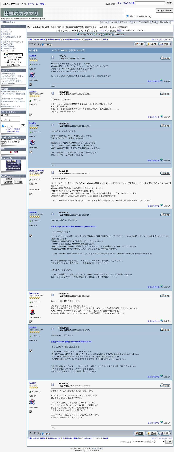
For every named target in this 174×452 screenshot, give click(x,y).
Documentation (9, 48)
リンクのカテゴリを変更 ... (12, 81)
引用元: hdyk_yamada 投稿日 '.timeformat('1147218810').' (73, 226)
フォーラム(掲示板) (141, 22)
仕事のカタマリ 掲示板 (36, 39)
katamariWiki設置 (8, 73)
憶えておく (8, 126)
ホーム (104, 22)
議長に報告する (154, 81)
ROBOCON (8, 44)
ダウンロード (125, 22)
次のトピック (167, 39)
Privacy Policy (97, 448)
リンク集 (113, 22)
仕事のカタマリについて (13, 42)
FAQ (154, 22)
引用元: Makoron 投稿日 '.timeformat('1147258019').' (71, 342)
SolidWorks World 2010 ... (11, 91)
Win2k (105, 39)
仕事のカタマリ (8, 22)
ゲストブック (8, 50)
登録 (119, 30)
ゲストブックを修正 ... (10, 79)
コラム (5, 39)
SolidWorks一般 (54, 39)
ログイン (104, 30)
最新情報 (6, 34)
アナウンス (7, 32)
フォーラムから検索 (126, 3)
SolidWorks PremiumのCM (12, 99)
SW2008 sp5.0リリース (10, 106)
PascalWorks (8, 46)
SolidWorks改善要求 (71, 39)
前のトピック (157, 39)
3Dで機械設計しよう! (12, 37)
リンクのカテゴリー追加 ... (12, 76)
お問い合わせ (164, 22)
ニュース (6, 29)
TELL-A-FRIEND (8, 83)
